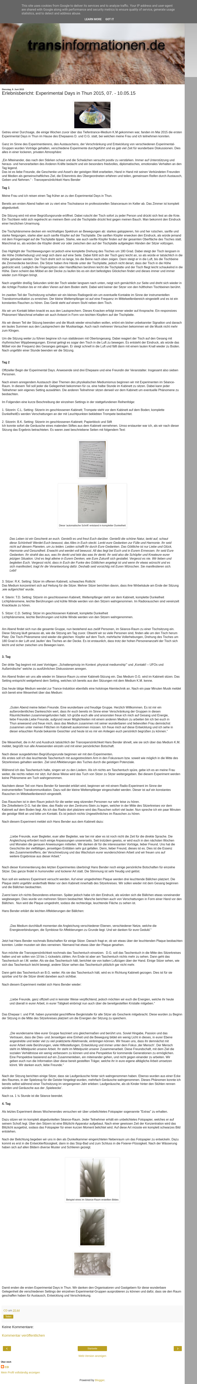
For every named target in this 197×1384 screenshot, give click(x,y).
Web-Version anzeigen (92, 1355)
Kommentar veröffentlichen (23, 1335)
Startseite (92, 1348)
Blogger (99, 1380)
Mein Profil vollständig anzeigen (20, 1372)
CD (7, 1367)
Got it (109, 19)
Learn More (93, 19)
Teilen (8, 1316)
